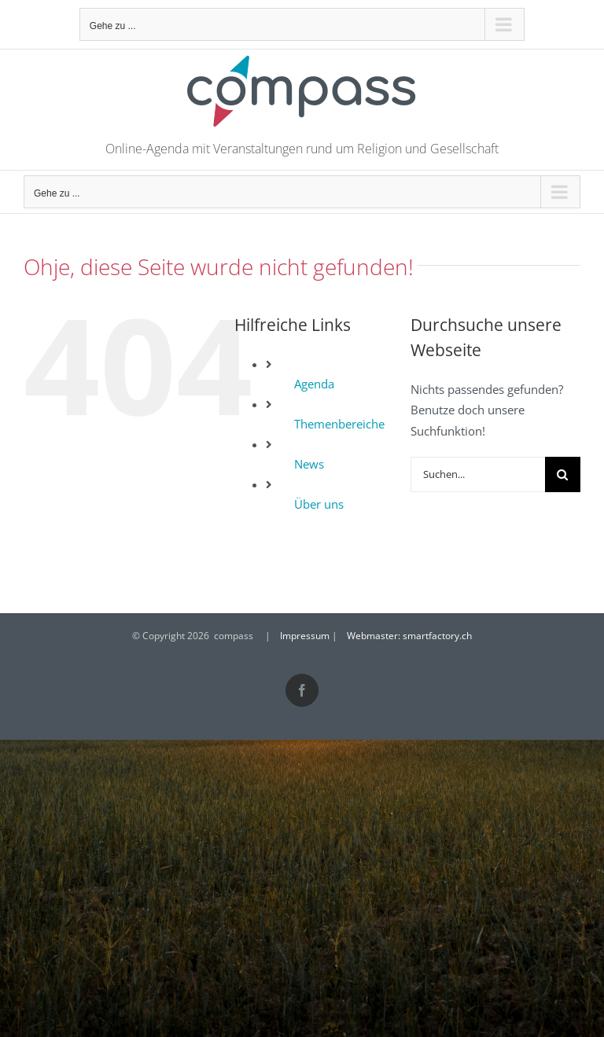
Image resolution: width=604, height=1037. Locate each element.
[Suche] (562, 474)
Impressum (305, 635)
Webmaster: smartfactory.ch (409, 635)
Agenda (314, 384)
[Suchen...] (478, 474)
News (309, 464)
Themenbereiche (339, 424)
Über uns (319, 504)
